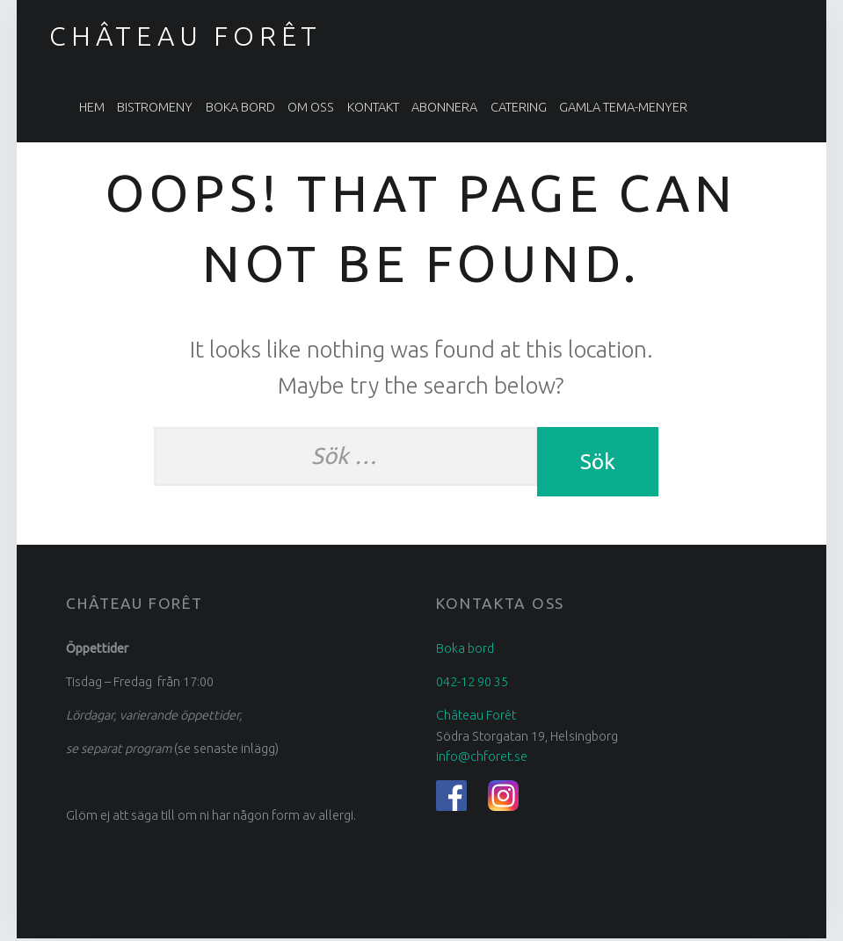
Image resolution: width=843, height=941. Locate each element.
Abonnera (444, 107)
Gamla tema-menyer (623, 107)
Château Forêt (185, 36)
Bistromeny (155, 107)
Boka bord (240, 107)
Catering (519, 107)
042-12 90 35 (472, 685)
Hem (92, 107)
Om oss (310, 107)
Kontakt (373, 107)
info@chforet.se (481, 760)
